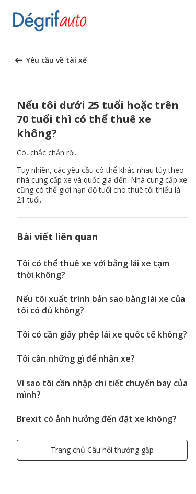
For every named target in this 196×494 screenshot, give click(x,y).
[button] (184, 20)
